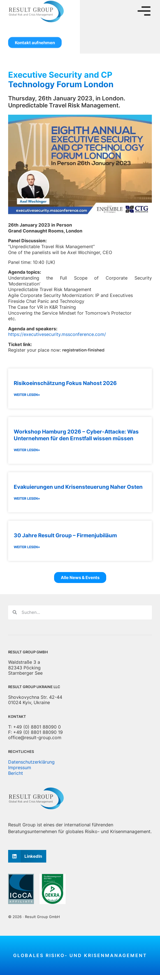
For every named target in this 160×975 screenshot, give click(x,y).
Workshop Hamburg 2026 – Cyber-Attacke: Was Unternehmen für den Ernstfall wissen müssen (76, 435)
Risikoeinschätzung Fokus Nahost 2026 (65, 383)
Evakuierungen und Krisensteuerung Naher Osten (78, 486)
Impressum (19, 767)
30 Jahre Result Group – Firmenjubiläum (65, 535)
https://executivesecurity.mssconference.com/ (57, 334)
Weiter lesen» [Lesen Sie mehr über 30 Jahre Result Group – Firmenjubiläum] (27, 547)
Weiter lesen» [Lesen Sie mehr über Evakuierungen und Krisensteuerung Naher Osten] (27, 498)
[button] (27, 856)
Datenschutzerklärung (31, 762)
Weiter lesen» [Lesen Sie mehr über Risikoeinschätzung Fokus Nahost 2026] (27, 395)
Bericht (15, 773)
